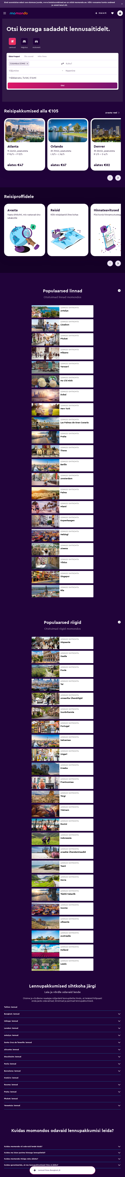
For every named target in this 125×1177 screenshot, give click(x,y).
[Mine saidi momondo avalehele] (19, 13)
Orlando (57, 146)
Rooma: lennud (11, 1085)
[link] (112, 112)
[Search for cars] (36, 41)
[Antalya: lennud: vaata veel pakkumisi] (119, 1035)
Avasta (12, 210)
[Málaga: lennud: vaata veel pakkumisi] (119, 1021)
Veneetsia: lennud (12, 1106)
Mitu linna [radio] (42, 56)
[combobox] (44, 64)
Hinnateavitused (106, 211)
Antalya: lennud (11, 1035)
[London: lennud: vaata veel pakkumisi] (119, 1028)
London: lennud (11, 1028)
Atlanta (12, 146)
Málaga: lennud (11, 1021)
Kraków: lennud (11, 1078)
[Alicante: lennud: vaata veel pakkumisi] (119, 1049)
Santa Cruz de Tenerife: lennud (18, 1043)
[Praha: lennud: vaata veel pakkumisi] (119, 1092)
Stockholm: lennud (12, 1057)
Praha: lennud (10, 1092)
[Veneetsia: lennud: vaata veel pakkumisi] (119, 1105)
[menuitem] (12, 43)
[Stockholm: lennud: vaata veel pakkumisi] (119, 1057)
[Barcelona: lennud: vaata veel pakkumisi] (119, 1071)
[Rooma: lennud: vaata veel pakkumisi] (119, 1085)
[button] (122, 4)
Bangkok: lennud (11, 1014)
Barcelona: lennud (12, 1071)
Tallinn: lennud (10, 1007)
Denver (99, 146)
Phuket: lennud (11, 1099)
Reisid (55, 211)
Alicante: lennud (11, 1050)
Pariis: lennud (10, 1064)
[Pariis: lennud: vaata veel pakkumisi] (119, 1064)
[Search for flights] (12, 41)
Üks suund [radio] (28, 56)
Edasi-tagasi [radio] (14, 56)
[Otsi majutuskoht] (24, 41)
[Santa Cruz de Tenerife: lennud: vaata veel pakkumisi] (119, 1042)
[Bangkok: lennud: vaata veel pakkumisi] (119, 1014)
